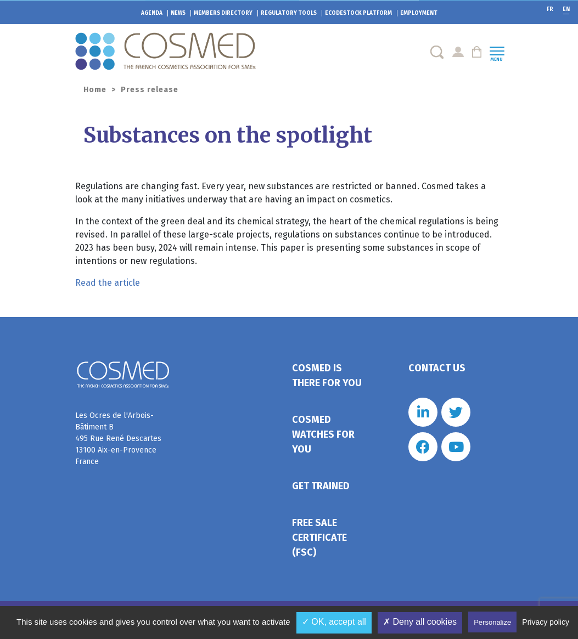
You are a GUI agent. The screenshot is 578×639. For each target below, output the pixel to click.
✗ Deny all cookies (420, 621)
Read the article (107, 283)
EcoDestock (358, 13)
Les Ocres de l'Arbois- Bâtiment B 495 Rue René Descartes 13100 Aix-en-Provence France (118, 438)
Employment (418, 13)
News (178, 13)
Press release (149, 89)
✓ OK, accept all (334, 621)
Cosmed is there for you (327, 375)
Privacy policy (545, 622)
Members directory (223, 13)
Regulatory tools (289, 13)
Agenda (151, 13)
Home (94, 89)
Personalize (492, 622)
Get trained (321, 486)
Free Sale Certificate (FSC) (319, 537)
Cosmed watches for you (323, 434)
